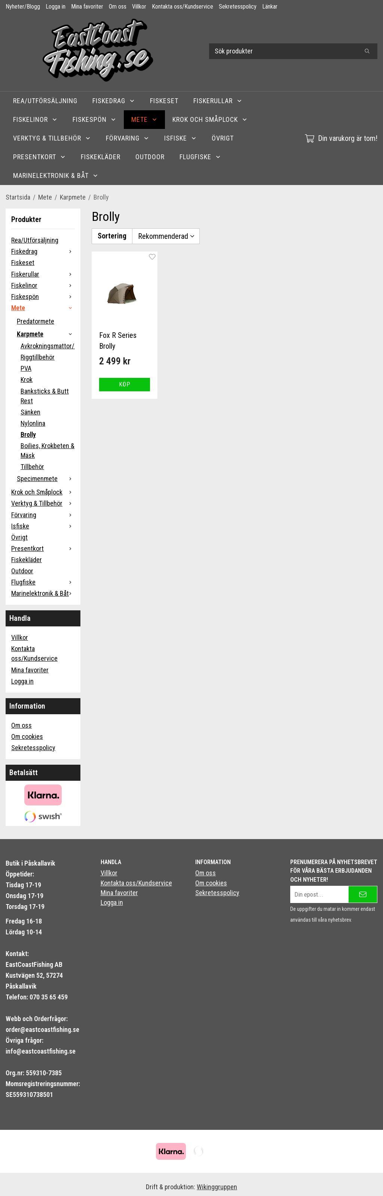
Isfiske (180, 138)
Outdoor (150, 157)
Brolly (28, 434)
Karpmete (46, 334)
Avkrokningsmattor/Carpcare (48, 346)
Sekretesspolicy (238, 6)
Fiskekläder (100, 157)
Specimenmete (46, 479)
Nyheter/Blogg (23, 6)
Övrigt (223, 138)
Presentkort (39, 157)
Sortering (112, 235)
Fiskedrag (113, 101)
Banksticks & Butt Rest (45, 396)
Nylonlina (33, 423)
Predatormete (35, 321)
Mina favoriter (87, 6)
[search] (367, 51)
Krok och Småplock (210, 119)
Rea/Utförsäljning (45, 101)
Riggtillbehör (38, 357)
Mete (144, 119)
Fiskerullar (217, 101)
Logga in (55, 6)
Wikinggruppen (217, 1187)
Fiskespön (94, 119)
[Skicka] (362, 894)
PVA (26, 368)
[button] (124, 384)
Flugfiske (200, 157)
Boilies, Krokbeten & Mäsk (47, 450)
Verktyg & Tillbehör (52, 138)
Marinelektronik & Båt (55, 175)
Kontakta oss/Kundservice (182, 6)
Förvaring (127, 138)
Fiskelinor (35, 119)
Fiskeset (164, 101)
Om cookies (27, 736)
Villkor (139, 6)
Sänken (30, 412)
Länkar (270, 6)
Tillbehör (32, 467)
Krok (27, 379)
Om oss (117, 6)
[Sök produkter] (283, 51)
